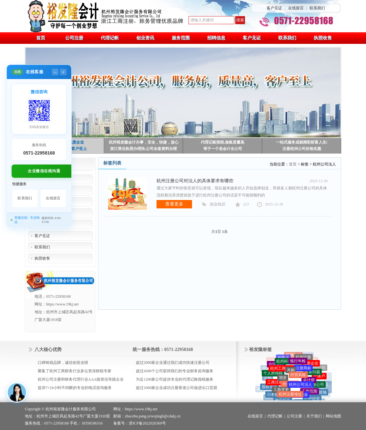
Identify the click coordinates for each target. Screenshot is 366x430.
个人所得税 (273, 374)
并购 (291, 372)
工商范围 (309, 393)
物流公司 (318, 368)
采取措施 (319, 393)
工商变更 (281, 392)
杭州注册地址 (290, 396)
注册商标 (303, 370)
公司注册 (294, 416)
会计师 (309, 382)
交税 (267, 378)
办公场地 (290, 386)
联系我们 (317, 8)
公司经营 (312, 400)
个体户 (319, 377)
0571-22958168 (39, 152)
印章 (313, 360)
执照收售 (42, 258)
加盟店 (283, 358)
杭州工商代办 (281, 370)
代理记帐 (275, 416)
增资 (283, 379)
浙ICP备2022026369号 (147, 423)
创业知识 (217, 204)
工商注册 (275, 384)
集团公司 (316, 386)
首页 (293, 164)
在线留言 (296, 8)
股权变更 (269, 387)
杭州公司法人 (300, 387)
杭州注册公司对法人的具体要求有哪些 (195, 180)
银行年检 (298, 362)
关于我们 (314, 416)
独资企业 (310, 364)
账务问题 (312, 373)
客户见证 (274, 8)
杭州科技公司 (288, 363)
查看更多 (174, 204)
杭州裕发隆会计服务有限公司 (71, 409)
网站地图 (333, 416)
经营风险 (298, 377)
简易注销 (293, 356)
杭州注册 (303, 358)
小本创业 (274, 396)
